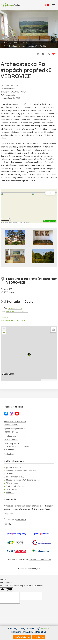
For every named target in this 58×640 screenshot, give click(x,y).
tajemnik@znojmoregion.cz (14, 428)
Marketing (40, 632)
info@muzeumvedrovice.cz (17, 311)
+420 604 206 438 (11, 432)
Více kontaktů (9, 454)
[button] (29, 355)
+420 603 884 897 (11, 424)
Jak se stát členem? (13, 467)
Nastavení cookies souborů (40, 559)
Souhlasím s (15, 519)
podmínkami (21, 519)
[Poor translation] (9, 589)
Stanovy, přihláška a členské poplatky (21, 470)
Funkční (16, 632)
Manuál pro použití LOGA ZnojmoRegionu (23, 480)
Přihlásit (8, 524)
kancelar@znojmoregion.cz (14, 436)
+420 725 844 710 (11, 439)
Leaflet (44, 380)
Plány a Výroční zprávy (15, 477)
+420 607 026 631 (15, 308)
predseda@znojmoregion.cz (15, 421)
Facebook (4, 317)
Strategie (9, 474)
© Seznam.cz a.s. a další (52, 380)
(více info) (45, 628)
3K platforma (11, 489)
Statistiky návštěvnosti (15, 486)
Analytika (27, 632)
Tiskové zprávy (12, 483)
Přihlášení (10, 492)
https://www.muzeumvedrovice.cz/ (14, 320)
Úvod (6, 42)
